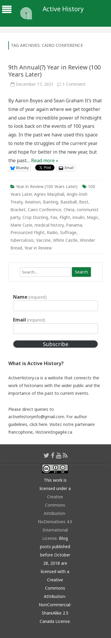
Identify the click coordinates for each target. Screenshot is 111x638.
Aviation (33, 202)
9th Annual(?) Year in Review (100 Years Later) (54, 70)
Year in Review (38, 248)
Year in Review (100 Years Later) (47, 186)
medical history (49, 225)
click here (38, 424)
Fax (53, 217)
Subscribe (55, 344)
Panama (74, 225)
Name (30, 297)
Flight (64, 217)
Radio (52, 232)
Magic (92, 217)
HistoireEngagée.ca (53, 432)
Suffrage (68, 232)
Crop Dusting (35, 217)
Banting (50, 202)
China (69, 209)
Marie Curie (21, 225)
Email (29, 319)
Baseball (68, 202)
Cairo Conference (44, 209)
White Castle (65, 240)
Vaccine (43, 240)
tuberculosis (22, 240)
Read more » (44, 160)
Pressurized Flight (27, 232)
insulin (78, 217)
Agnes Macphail (49, 194)
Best (83, 202)
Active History (63, 9)
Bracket (17, 209)
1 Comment (74, 84)
